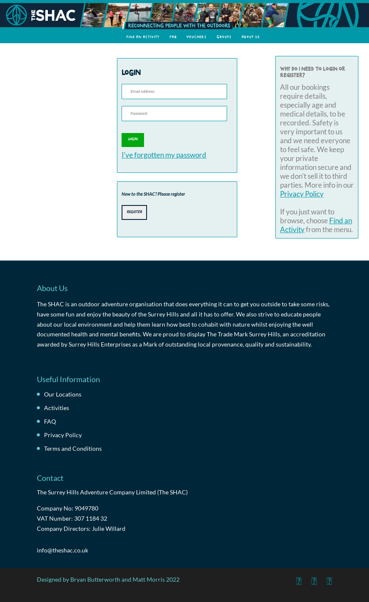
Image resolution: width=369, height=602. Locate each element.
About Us (250, 37)
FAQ (173, 37)
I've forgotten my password (164, 154)
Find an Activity (143, 37)
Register (134, 211)
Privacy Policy (302, 193)
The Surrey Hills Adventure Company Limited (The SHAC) (112, 492)
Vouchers (196, 37)
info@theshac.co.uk (62, 550)
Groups (224, 37)
